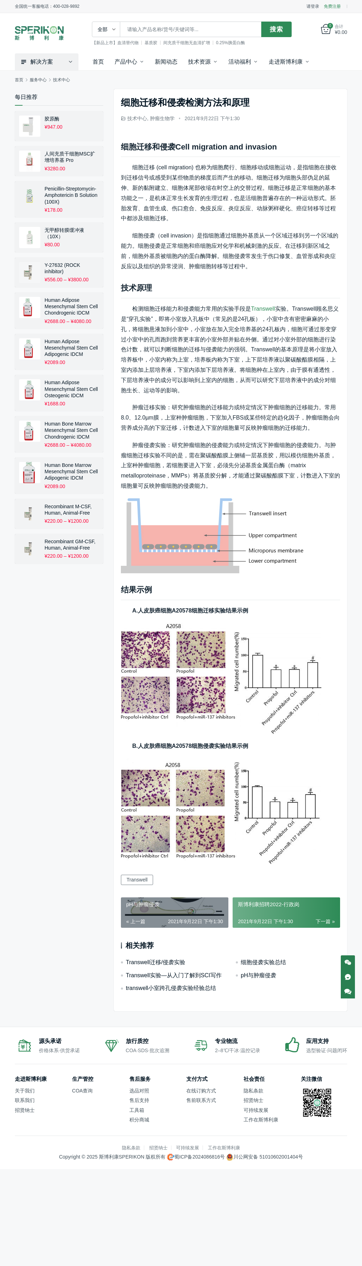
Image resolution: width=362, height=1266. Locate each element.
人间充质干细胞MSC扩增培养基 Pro (70, 157)
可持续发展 (256, 1110)
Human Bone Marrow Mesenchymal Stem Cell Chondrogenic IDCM (71, 430)
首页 (98, 62)
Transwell (263, 309)
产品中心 (126, 62)
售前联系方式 (201, 1100)
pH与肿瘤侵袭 (258, 975)
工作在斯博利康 (261, 1120)
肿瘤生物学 (162, 118)
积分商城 (139, 1120)
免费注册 (332, 6)
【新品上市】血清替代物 (116, 42)
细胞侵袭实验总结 (263, 962)
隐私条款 (253, 1091)
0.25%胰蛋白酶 (231, 42)
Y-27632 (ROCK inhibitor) (62, 268)
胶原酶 (52, 119)
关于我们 (25, 1091)
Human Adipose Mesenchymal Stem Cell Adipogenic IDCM (71, 348)
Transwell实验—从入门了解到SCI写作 (174, 975)
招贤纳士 (25, 1110)
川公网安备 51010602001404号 (268, 1157)
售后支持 (139, 1100)
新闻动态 (166, 62)
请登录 (312, 6)
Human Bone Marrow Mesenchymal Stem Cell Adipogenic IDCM (71, 471)
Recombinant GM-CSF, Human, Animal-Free (70, 545)
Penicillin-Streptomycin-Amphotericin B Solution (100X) (71, 195)
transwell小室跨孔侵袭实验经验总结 (171, 988)
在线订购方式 (201, 1091)
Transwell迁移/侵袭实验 (155, 962)
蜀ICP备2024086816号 (199, 1157)
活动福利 (239, 62)
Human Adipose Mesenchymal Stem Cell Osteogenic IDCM (71, 389)
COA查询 (82, 1091)
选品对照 (139, 1091)
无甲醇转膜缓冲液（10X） (64, 233)
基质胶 (152, 42)
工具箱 (136, 1110)
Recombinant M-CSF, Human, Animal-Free (68, 510)
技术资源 (199, 62)
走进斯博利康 (286, 62)
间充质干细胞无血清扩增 (187, 42)
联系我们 (25, 1100)
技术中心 (137, 118)
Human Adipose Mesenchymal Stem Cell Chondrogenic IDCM (71, 306)
